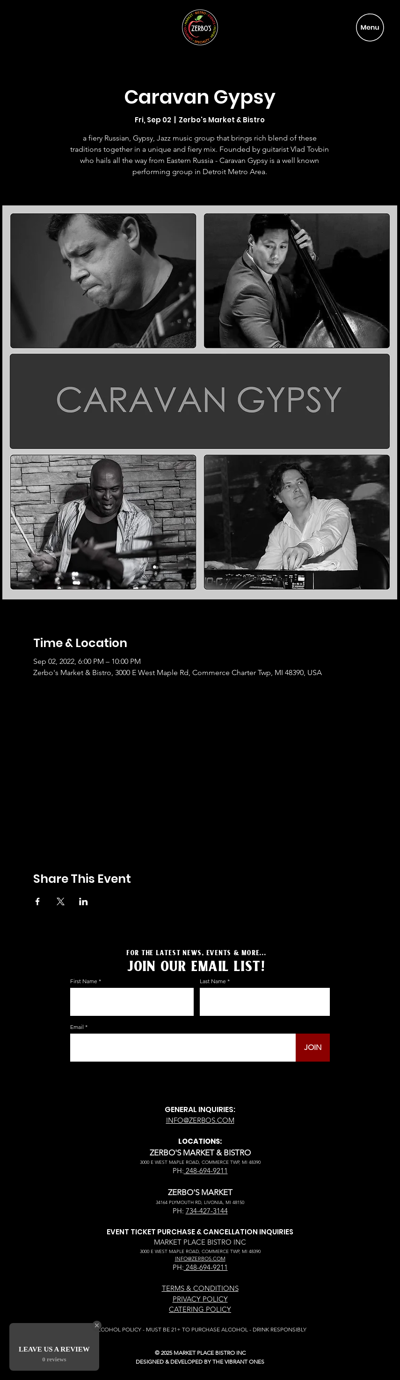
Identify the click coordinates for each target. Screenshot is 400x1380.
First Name (83, 981)
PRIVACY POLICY (200, 1299)
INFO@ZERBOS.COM (200, 1120)
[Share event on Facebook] (37, 901)
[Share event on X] (60, 901)
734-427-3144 (207, 1210)
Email (77, 1027)
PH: (178, 1170)
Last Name (213, 981)
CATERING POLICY (200, 1309)
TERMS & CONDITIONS (200, 1288)
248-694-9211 (206, 1170)
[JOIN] (313, 1048)
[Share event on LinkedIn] (83, 901)
